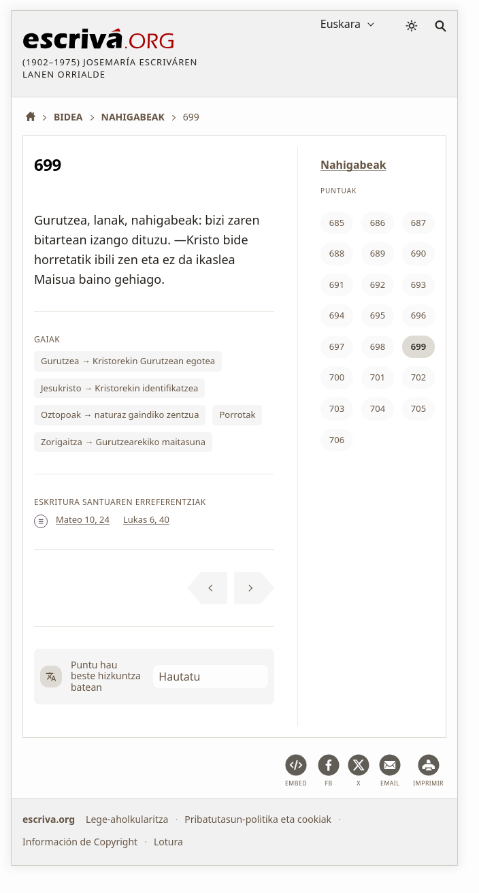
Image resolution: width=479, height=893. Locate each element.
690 (418, 253)
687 (418, 222)
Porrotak (237, 414)
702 (418, 377)
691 (336, 284)
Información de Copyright (79, 840)
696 (418, 315)
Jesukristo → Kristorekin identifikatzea (119, 388)
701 (377, 377)
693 (418, 284)
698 (377, 346)
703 (336, 408)
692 (377, 284)
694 (336, 315)
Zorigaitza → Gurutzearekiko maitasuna (123, 442)
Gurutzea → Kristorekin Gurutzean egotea (128, 361)
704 (377, 408)
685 (336, 222)
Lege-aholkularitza (127, 819)
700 (336, 377)
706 (336, 440)
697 (336, 346)
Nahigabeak (353, 164)
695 (377, 315)
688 (336, 253)
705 (418, 408)
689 (377, 253)
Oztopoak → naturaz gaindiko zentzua (120, 414)
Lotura (168, 840)
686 (377, 222)
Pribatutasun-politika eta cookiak (257, 819)
